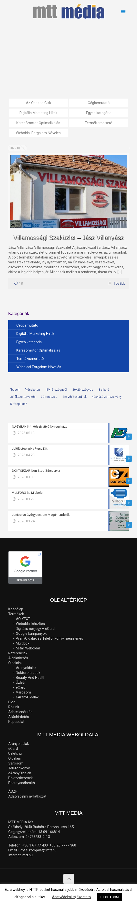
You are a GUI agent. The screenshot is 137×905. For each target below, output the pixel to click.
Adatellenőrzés (20, 712)
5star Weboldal (28, 648)
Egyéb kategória (98, 113)
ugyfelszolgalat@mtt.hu (38, 850)
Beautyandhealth (21, 783)
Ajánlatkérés (18, 658)
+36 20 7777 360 (62, 845)
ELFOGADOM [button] (109, 897)
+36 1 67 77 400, (35, 845)
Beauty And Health (30, 677)
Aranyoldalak (26, 668)
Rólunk (13, 707)
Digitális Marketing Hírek (38, 113)
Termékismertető (98, 123)
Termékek (16, 614)
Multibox (22, 643)
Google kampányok (31, 633)
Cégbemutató (99, 103)
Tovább (119, 283)
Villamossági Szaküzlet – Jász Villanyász (68, 237)
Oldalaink (15, 663)
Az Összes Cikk (38, 103)
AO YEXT (23, 619)
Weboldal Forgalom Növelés (38, 133)
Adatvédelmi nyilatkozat (27, 796)
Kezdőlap (15, 609)
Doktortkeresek (28, 672)
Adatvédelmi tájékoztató (71, 897)
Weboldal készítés (30, 624)
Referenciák (17, 653)
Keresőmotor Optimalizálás (38, 123)
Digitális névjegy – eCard (35, 628)
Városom (23, 692)
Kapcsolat (16, 721)
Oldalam (14, 758)
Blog (11, 702)
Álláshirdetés (18, 717)
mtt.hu (27, 855)
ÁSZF (12, 791)
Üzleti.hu (15, 753)
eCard (20, 687)
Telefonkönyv (19, 768)
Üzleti (20, 682)
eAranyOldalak (27, 697)
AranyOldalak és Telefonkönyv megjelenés (49, 638)
